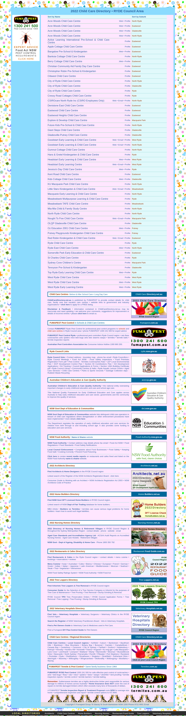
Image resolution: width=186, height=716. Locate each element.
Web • (121, 21)
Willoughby (73, 658)
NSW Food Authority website (67, 458)
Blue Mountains (72, 645)
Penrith (92, 654)
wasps (96, 675)
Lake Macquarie (121, 649)
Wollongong (112, 658)
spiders (83, 675)
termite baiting (99, 677)
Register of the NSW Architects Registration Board (87, 476)
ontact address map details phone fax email (89, 443)
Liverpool (74, 652)
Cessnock (77, 647)
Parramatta (83, 654)
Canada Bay (53, 647)
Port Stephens (113, 654)
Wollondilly (99, 658)
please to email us (83, 313)
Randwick (125, 654)
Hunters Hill (70, 649)
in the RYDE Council (75, 471)
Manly (91, 652)
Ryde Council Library (61, 368)
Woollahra (123, 658)
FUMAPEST (54, 690)
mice (76, 675)
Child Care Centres (70, 371)
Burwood (98, 645)
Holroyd (51, 649)
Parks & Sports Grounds (92, 371)
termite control (71, 677)
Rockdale (53, 656)
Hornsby (59, 649)
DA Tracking (65, 366)
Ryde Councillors (120, 357)
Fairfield (102, 647)
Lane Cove (52, 652)
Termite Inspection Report (72, 690)
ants (49, 675)
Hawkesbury (122, 647)
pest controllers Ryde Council (100, 335)
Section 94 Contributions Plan (98, 364)
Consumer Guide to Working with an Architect (67, 480)
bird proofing (116, 675)
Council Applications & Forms (85, 366)
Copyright (69, 704)
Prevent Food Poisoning (85, 452)
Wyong (51, 661)
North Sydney (70, 654)
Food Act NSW (116, 443)
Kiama (89, 649)
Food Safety (114, 450)
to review (67, 456)
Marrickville (101, 652)
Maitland (83, 652)
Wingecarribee (86, 658)
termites (74, 681)
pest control (109, 672)
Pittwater (101, 654)
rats (70, 675)
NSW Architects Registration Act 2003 (106, 480)
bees (90, 675)
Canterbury (65, 647)
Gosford (111, 647)
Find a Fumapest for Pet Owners (72, 630)
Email (146, 704)
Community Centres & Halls (84, 368)
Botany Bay (87, 645)
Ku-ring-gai (107, 649)
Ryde (61, 656)
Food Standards (66, 445)
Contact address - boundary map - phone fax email (89, 357)
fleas (65, 675)
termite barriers (85, 677)
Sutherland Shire (120, 656)
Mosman (111, 652)
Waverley (63, 658)
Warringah (52, 658)
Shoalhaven (84, 656)
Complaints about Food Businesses (91, 450)
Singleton (96, 656)
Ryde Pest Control (74, 329)
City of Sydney (89, 647)
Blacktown (58, 645)
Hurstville (81, 649)
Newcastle (58, 654)
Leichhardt (63, 652)
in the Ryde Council (72, 557)
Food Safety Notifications (86, 445)
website (82, 437)
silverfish (105, 675)
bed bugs (57, 675)
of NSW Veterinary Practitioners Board (73, 621)
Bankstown (113, 643)
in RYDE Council (89, 500)
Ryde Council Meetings (58, 359)
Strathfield (106, 656)
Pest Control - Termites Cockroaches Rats (86, 362)
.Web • (121, 51)
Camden (108, 645)
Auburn (103, 643)
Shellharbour (71, 656)
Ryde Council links (56, 357)
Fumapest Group (83, 704)
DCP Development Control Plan (68, 364)
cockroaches (122, 672)
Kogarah (97, 649)
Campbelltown (121, 645)
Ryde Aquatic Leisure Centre (110, 368)
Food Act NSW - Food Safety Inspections (92, 359)
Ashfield (94, 643)
